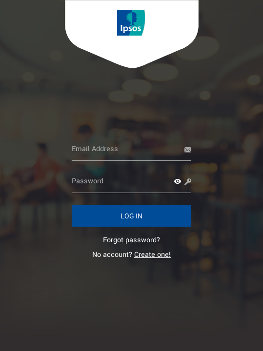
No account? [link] (131, 254)
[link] (131, 239)
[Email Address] (131, 148)
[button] (178, 181)
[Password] (131, 181)
